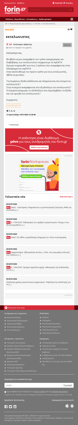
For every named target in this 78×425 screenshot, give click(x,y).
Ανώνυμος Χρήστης (22, 44)
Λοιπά (37, 23)
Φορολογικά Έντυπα (50, 330)
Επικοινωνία (10, 3)
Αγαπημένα (46, 320)
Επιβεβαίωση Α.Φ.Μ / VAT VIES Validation (57, 355)
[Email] (33, 385)
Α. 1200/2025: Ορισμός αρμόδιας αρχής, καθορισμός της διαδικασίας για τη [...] (37, 268)
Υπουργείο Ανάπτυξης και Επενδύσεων (22, 371)
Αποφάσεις (32, 19)
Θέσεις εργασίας (34, 420)
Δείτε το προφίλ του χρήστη (19, 48)
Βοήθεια (20, 3)
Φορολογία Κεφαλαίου (15, 365)
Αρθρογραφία (45, 19)
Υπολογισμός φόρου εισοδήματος (55, 343)
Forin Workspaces (13, 330)
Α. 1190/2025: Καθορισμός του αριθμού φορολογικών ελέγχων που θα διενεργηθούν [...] (37, 223)
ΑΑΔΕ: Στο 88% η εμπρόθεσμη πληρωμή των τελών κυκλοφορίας (36, 237)
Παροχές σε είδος (49, 346)
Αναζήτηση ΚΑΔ (48, 358)
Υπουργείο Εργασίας (15, 368)
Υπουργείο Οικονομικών (16, 343)
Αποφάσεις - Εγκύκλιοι (14, 339)
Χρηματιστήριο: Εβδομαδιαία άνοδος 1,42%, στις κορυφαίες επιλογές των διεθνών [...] (38, 253)
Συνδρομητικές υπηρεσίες (15, 313)
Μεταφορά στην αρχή (16, 308)
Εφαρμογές (44, 339)
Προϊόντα (19, 418)
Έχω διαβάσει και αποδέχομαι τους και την (37, 391)
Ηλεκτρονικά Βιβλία (14, 324)
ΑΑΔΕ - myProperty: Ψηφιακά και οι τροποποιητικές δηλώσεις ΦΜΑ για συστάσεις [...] (38, 208)
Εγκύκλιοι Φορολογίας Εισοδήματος (20, 346)
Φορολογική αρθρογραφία (17, 321)
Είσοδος (68, 3)
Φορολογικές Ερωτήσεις (20, 23)
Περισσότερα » (66, 197)
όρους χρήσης (39, 391)
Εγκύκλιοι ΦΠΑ (12, 361)
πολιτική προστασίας (59, 391)
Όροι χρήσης (9, 418)
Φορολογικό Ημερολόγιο (51, 327)
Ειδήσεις (9, 19)
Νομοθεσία (20, 19)
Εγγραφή (57, 3)
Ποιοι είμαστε (38, 418)
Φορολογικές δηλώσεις (15, 327)
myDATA (17, 105)
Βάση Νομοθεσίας (14, 317)
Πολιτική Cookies (20, 420)
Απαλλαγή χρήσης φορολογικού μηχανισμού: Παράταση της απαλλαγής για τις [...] (38, 283)
